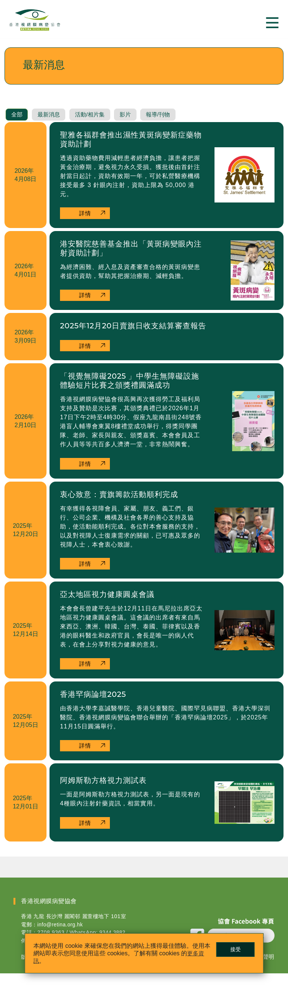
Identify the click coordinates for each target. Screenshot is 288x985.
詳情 (86, 221)
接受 (230, 948)
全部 (18, 122)
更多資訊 (50, 959)
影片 (138, 122)
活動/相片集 (99, 122)
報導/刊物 (174, 122)
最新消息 (54, 122)
